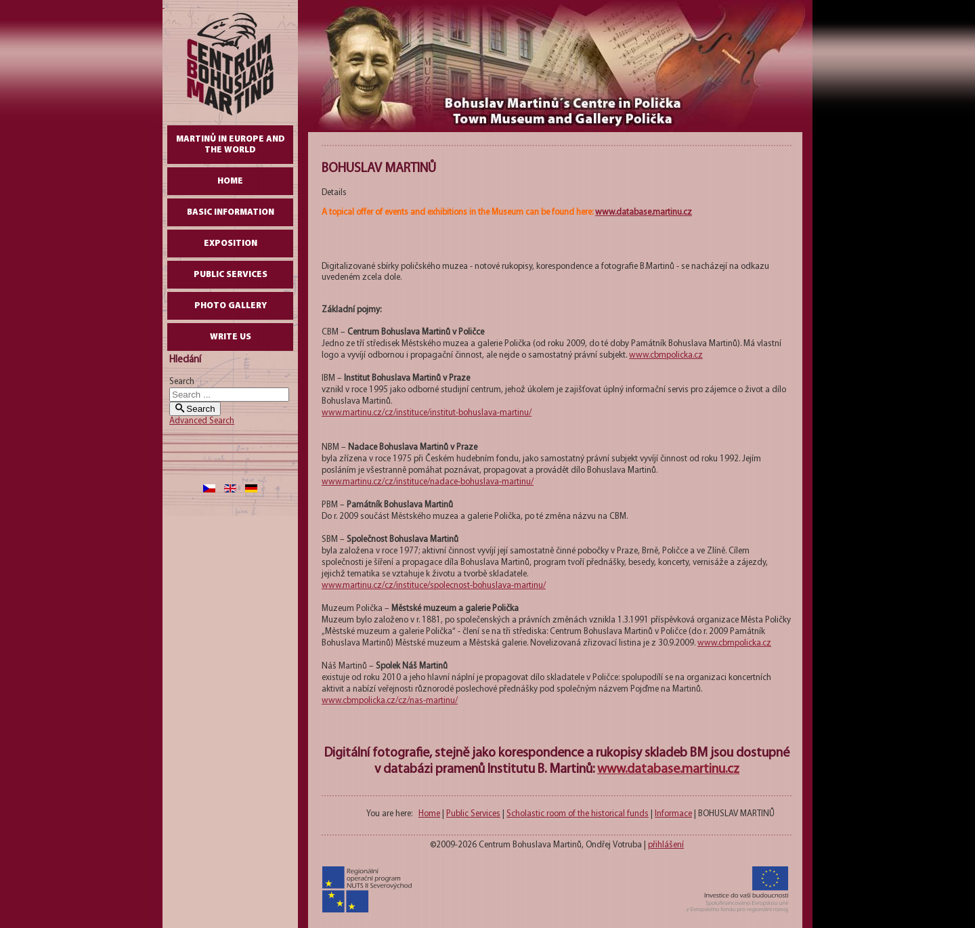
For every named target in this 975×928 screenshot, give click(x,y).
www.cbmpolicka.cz (666, 355)
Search (181, 381)
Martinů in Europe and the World (230, 144)
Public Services (230, 274)
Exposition (230, 243)
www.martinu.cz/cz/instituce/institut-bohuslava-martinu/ (427, 412)
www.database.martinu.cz (643, 212)
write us (230, 337)
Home (230, 181)
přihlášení (666, 845)
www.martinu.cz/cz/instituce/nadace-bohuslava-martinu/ (428, 482)
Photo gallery (230, 305)
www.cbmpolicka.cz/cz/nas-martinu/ (390, 700)
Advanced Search (201, 421)
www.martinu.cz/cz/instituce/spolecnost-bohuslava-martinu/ (434, 585)
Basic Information (230, 212)
